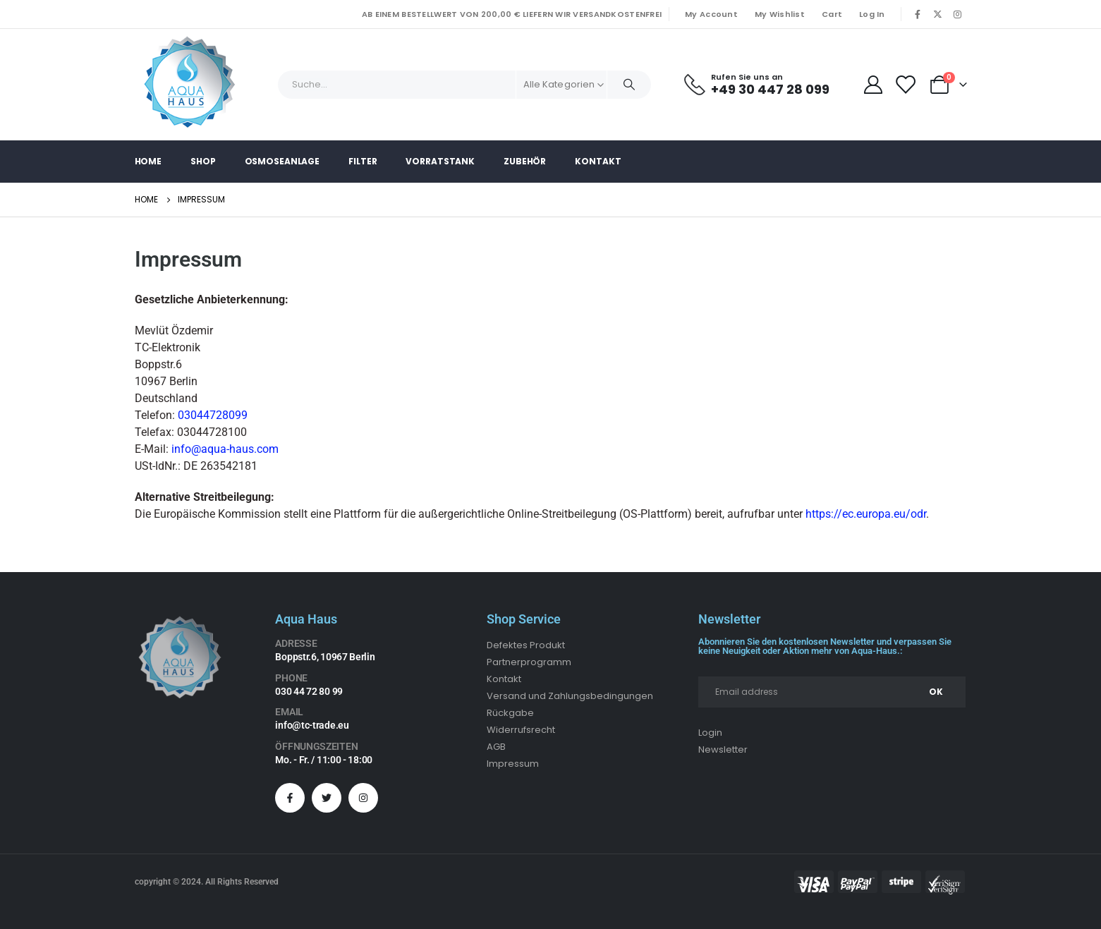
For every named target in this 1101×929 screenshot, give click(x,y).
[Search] (629, 85)
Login (710, 732)
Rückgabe (510, 712)
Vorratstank (440, 161)
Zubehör (525, 161)
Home (148, 161)
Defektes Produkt (526, 645)
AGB (496, 746)
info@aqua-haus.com (225, 449)
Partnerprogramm (529, 662)
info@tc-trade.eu (311, 725)
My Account (711, 14)
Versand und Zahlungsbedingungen (570, 696)
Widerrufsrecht (521, 729)
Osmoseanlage (282, 161)
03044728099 (213, 415)
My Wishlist (780, 14)
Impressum (513, 763)
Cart (832, 14)
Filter (362, 161)
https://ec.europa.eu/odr (865, 514)
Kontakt (598, 161)
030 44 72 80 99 (309, 691)
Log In (872, 14)
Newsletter (723, 749)
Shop (203, 161)
